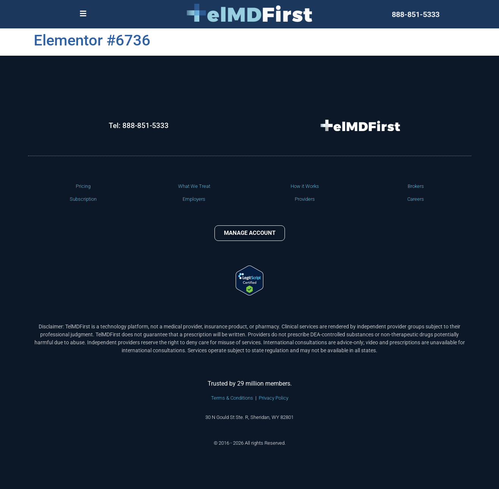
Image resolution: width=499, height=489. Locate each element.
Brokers (416, 186)
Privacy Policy (273, 398)
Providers (305, 199)
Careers (415, 199)
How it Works (305, 186)
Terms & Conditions (232, 398)
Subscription (83, 199)
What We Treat (194, 186)
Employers (194, 199)
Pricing (83, 186)
